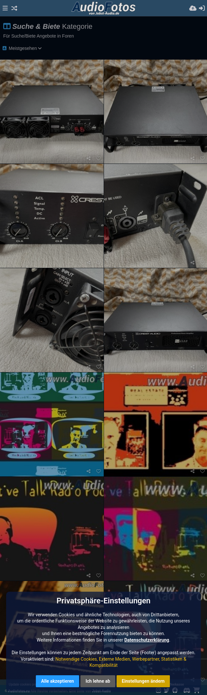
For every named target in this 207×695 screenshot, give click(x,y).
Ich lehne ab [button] (98, 681)
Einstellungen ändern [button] (143, 681)
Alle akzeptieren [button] (57, 681)
